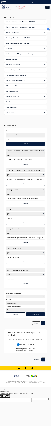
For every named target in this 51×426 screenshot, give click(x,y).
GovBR (3, 2)
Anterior (36, 323)
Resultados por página (13, 293)
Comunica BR (14, 2)
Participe (40, 2)
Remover (25, 164)
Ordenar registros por (13, 306)
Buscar (25, 144)
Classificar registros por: (14, 300)
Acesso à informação (28, 2)
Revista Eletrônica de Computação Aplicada (24, 333)
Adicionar (25, 283)
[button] (25, 22)
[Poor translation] (7, 396)
